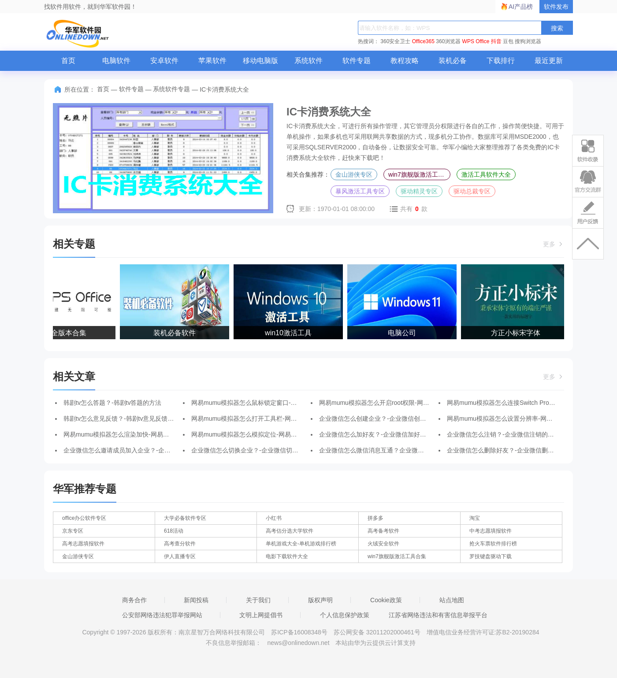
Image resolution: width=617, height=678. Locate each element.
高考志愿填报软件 (83, 544)
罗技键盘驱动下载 (490, 556)
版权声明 (320, 600)
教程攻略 (404, 60)
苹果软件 (212, 60)
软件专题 (356, 60)
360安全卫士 (395, 41)
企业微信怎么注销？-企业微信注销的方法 (503, 434)
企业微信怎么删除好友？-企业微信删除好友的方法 (516, 450)
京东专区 (72, 531)
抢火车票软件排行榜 (493, 544)
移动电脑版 (260, 60)
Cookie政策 (386, 600)
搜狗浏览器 (528, 41)
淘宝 (474, 518)
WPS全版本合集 (61, 333)
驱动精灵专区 (419, 191)
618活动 (173, 531)
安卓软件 (164, 60)
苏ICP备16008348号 (299, 632)
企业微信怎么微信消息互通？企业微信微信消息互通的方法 (399, 450)
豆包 (508, 41)
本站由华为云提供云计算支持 (375, 642)
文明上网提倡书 (260, 615)
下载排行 (501, 60)
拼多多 (375, 518)
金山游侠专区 (353, 174)
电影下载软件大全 (287, 556)
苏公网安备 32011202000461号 (378, 632)
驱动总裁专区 (472, 191)
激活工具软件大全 (486, 174)
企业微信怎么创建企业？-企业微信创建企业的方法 (388, 418)
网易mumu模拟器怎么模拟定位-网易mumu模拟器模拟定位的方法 (280, 434)
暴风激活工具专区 (360, 191)
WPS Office (476, 41)
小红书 (274, 518)
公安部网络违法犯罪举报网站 (162, 615)
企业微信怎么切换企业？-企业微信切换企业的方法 (260, 450)
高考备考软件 (383, 531)
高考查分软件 (180, 544)
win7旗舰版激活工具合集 (419, 174)
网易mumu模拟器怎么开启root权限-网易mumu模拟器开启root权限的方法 (419, 402)
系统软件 (308, 60)
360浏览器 (448, 41)
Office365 (423, 41)
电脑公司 (403, 333)
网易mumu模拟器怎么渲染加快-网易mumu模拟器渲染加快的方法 (152, 434)
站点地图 (451, 600)
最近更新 (549, 60)
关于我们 (258, 600)
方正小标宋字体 (516, 333)
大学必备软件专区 (185, 518)
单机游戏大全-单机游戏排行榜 (301, 544)
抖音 (496, 41)
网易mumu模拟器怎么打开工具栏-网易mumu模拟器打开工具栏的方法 (286, 418)
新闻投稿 (196, 600)
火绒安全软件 (383, 544)
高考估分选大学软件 (289, 531)
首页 (68, 60)
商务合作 (134, 600)
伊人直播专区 (180, 556)
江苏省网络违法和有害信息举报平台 (438, 615)
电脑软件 (116, 60)
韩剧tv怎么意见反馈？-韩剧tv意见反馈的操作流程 (130, 418)
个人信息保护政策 (344, 615)
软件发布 (556, 6)
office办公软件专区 (84, 518)
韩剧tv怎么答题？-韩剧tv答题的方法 (112, 402)
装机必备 (453, 60)
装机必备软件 (175, 333)
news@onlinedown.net (298, 642)
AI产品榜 (521, 6)
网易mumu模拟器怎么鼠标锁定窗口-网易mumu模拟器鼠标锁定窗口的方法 (292, 402)
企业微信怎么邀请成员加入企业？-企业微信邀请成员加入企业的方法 (157, 450)
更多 (553, 244)
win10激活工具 (289, 333)
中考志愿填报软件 (490, 531)
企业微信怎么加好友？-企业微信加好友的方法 (382, 434)
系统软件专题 (171, 89)
